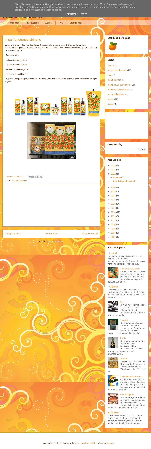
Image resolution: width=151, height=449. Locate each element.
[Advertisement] (51, 205)
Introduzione (32, 23)
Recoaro (124, 320)
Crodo (123, 338)
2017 (113, 195)
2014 (113, 208)
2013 (113, 212)
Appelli (48, 23)
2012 (113, 216)
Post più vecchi (90, 233)
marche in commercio (118, 89)
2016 (113, 199)
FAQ (61, 23)
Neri (122, 302)
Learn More (72, 14)
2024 (113, 169)
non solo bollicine (19, 180)
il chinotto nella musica (130, 376)
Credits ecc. (76, 23)
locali (110, 75)
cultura (111, 65)
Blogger (110, 443)
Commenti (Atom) (55, 241)
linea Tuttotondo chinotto (23, 40)
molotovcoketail (88, 443)
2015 (113, 204)
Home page (13, 23)
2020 (113, 187)
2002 (113, 237)
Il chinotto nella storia (130, 268)
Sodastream (113, 412)
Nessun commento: (15, 176)
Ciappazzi (113, 286)
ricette (110, 104)
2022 (113, 174)
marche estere (114, 80)
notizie (111, 99)
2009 (113, 228)
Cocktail (113, 253)
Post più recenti (13, 233)
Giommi (123, 358)
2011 (113, 220)
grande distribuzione (117, 70)
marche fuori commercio (119, 85)
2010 (113, 224)
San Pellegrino (127, 394)
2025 (113, 165)
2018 (113, 191)
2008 (113, 233)
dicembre (118, 177)
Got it (84, 14)
